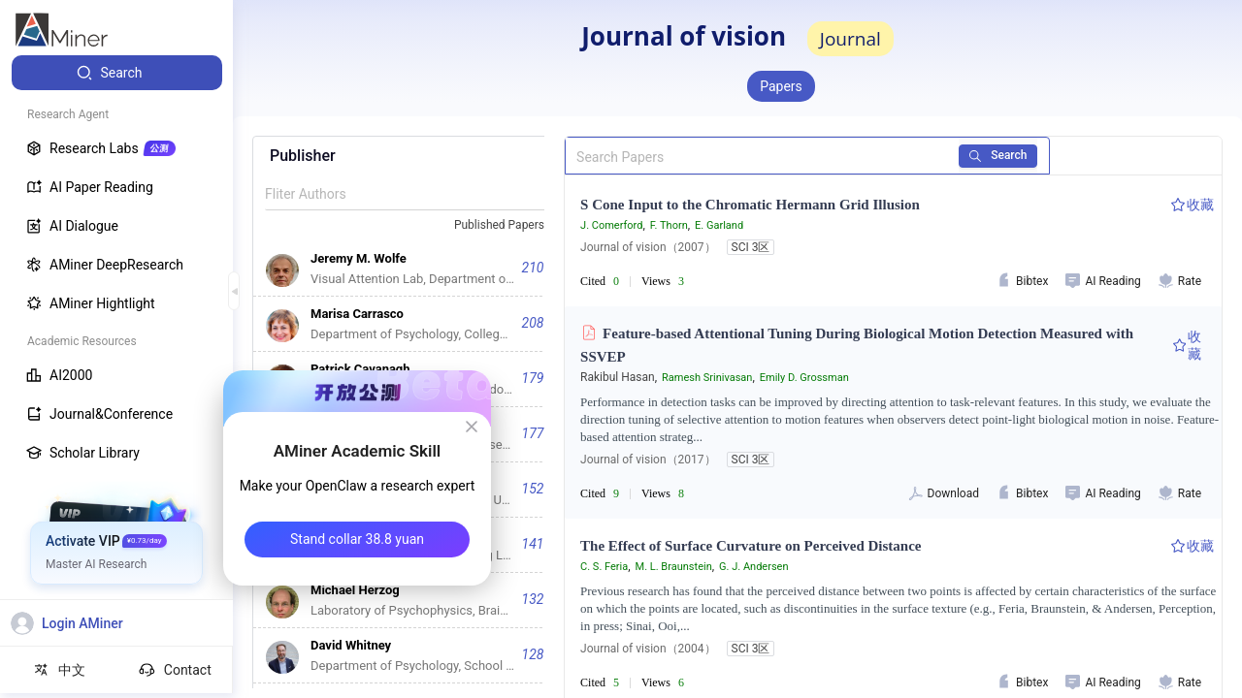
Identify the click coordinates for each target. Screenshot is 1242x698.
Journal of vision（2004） (647, 648)
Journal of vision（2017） (647, 459)
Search (999, 155)
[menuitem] (117, 72)
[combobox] (507, 225)
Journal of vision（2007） (647, 247)
